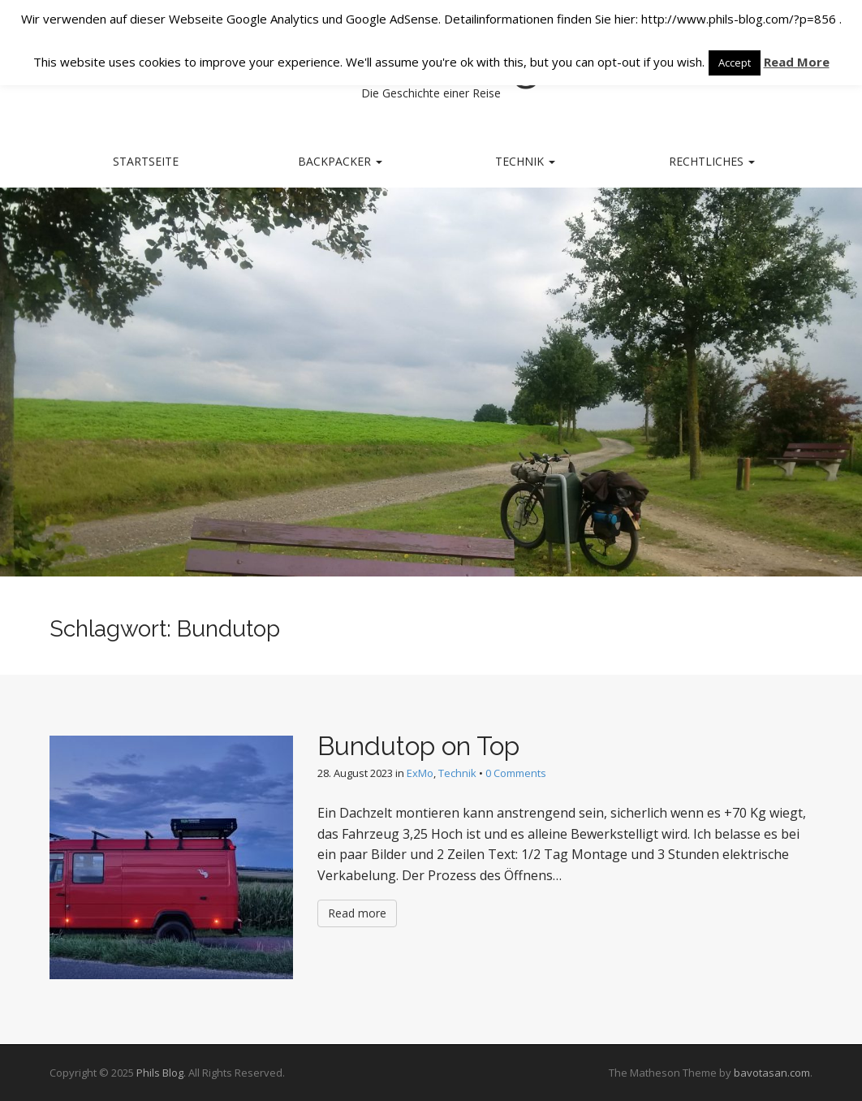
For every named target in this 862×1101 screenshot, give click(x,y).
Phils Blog (159, 1072)
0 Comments (515, 773)
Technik (525, 161)
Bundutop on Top (418, 746)
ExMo (420, 773)
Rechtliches (712, 161)
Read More (797, 62)
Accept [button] (734, 62)
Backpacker (340, 161)
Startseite (146, 161)
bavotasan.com (772, 1072)
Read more (357, 913)
